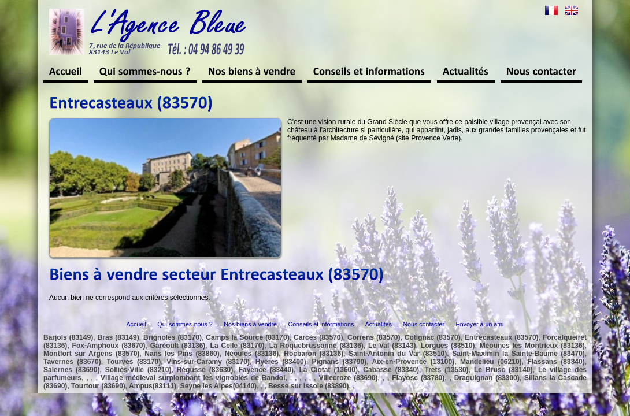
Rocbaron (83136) (313, 354)
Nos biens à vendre (250, 324)
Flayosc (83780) (418, 378)
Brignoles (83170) (172, 337)
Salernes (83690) (71, 370)
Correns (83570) (373, 337)
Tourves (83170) (134, 362)
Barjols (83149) (68, 337)
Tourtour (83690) (98, 386)
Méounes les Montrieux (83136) (532, 345)
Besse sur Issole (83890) (308, 386)
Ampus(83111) (152, 386)
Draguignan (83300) (487, 378)
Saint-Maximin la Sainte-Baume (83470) (518, 354)
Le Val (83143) (392, 345)
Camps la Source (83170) (247, 337)
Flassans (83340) (555, 362)
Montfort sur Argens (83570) (91, 354)
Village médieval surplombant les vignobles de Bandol (193, 378)
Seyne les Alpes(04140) (218, 386)
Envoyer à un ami (480, 324)
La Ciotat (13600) (328, 370)
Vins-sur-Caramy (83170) (208, 362)
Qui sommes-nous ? (184, 324)
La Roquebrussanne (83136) (316, 345)
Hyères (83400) (280, 362)
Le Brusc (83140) (503, 370)
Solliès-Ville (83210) (138, 370)
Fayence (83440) (266, 370)
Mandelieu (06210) (491, 362)
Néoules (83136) (252, 354)
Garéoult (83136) (178, 345)
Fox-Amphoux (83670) (109, 345)
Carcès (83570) (318, 337)
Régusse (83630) (205, 370)
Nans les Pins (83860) (181, 354)
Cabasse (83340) (391, 370)
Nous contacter (423, 324)
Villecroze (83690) (347, 378)
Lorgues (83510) (448, 345)
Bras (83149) (118, 337)
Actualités (378, 324)
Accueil (136, 324)
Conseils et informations (321, 324)
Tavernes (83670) (72, 362)
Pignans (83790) (339, 362)
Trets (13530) (447, 370)
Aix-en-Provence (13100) (413, 362)
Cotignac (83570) (433, 337)
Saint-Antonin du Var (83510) (398, 354)
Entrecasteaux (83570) (502, 337)
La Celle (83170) (237, 345)
